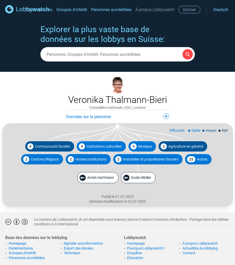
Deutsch (220, 9)
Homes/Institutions (87, 159)
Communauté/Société (48, 146)
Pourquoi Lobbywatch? (145, 248)
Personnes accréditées (111, 9)
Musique (141, 146)
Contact (188, 253)
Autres (197, 159)
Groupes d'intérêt (71, 9)
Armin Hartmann (97, 178)
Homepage (17, 243)
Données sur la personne (117, 116)
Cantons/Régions (41, 159)
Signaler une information (83, 243)
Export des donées (78, 248)
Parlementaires (21, 248)
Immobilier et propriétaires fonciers (146, 159)
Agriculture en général (182, 146)
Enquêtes (134, 253)
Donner (189, 9)
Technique (72, 253)
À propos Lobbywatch (155, 9)
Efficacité (177, 130)
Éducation (135, 258)
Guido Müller (137, 178)
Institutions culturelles (100, 146)
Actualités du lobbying (200, 248)
